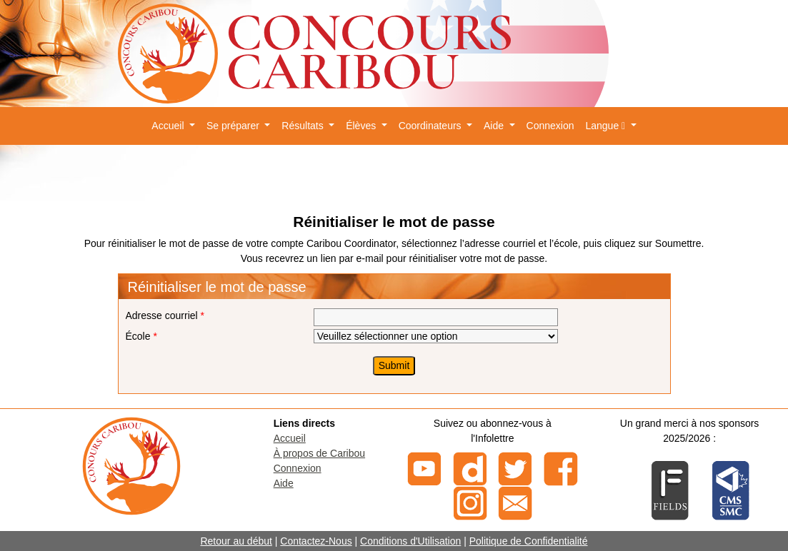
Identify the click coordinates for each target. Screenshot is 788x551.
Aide (284, 483)
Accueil (290, 438)
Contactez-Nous (315, 541)
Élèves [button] (362, 125)
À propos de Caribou (319, 453)
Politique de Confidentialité (528, 541)
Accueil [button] (168, 125)
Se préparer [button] (234, 125)
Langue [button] (606, 125)
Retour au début (235, 541)
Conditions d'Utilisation (410, 541)
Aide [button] (495, 125)
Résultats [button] (303, 125)
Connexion (550, 125)
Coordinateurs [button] (431, 125)
